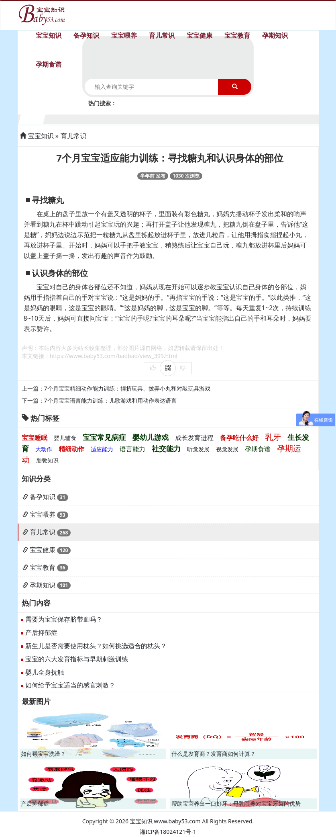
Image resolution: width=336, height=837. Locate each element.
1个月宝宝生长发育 (32, 118)
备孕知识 (86, 35)
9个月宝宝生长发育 (230, 118)
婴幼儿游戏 (150, 437)
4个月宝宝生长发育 (106, 118)
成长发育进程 (194, 437)
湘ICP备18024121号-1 (168, 831)
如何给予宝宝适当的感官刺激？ (70, 685)
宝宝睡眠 (34, 437)
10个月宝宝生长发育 (255, 118)
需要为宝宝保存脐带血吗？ (63, 619)
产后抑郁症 (41, 632)
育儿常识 (162, 35)
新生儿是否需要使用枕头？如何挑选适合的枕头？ (96, 645)
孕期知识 (275, 35)
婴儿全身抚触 (44, 672)
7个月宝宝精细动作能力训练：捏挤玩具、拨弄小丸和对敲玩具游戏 (127, 388)
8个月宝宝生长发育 (205, 118)
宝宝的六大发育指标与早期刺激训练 (76, 659)
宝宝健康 (199, 35)
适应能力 (102, 449)
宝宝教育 (237, 35)
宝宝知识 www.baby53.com (165, 821)
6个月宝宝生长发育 (156, 118)
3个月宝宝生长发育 (81, 118)
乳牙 (273, 437)
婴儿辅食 (65, 438)
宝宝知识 (48, 35)
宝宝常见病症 (104, 437)
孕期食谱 (48, 64)
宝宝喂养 (124, 35)
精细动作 (71, 448)
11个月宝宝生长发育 (279, 118)
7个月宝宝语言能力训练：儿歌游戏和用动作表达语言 (110, 400)
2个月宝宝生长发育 (56, 118)
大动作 (43, 449)
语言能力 (132, 448)
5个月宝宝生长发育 (131, 118)
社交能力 (166, 448)
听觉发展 (198, 449)
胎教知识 (47, 460)
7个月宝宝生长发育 (180, 118)
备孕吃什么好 (239, 437)
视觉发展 (227, 449)
